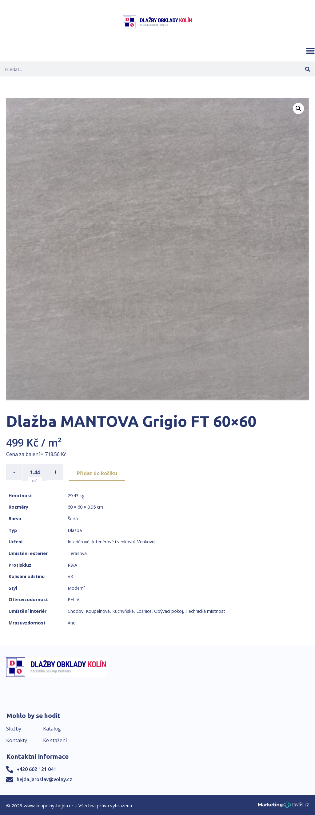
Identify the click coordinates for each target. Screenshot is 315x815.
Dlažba (75, 530)
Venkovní (146, 541)
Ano (72, 622)
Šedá (73, 518)
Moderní (76, 587)
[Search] (307, 69)
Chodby (75, 610)
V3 (70, 576)
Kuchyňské (123, 610)
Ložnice (144, 610)
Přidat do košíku (99, 472)
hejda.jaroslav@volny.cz (44, 779)
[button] (310, 50)
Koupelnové (98, 610)
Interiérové (79, 541)
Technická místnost (205, 610)
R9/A (72, 564)
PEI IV (73, 599)
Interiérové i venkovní (113, 541)
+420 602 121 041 (36, 769)
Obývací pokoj (168, 610)
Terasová (77, 553)
